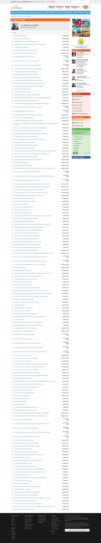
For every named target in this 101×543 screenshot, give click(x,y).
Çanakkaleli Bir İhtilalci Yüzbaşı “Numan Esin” (24, 198)
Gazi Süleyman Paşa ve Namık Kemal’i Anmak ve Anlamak (27, 446)
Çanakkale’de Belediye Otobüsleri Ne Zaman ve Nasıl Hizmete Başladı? (29, 316)
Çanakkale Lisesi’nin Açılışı (20, 404)
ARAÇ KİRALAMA (22, 12)
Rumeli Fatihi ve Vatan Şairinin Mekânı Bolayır (24, 117)
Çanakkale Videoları (77, 122)
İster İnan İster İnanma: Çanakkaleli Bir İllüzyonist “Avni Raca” (27, 77)
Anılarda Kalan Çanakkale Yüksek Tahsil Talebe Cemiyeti (26, 233)
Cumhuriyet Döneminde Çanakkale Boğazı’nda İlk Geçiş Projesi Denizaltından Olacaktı (33, 215)
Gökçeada (76, 148)
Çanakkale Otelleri (42, 518)
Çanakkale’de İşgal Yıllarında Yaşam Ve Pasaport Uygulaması (27, 486)
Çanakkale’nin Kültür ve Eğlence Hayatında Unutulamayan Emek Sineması (30, 261)
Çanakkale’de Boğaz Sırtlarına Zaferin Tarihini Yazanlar (26, 443)
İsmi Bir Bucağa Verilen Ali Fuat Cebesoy (23, 480)
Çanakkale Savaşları (77, 125)
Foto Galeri (42, 1)
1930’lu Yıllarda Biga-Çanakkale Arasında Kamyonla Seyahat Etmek (29, 86)
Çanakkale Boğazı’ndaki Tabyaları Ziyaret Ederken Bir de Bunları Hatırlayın (30, 415)
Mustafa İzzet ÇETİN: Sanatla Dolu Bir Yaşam (24, 509)
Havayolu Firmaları (77, 105)
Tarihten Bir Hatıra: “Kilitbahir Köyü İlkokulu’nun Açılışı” (26, 156)
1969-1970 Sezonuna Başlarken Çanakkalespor (24, 148)
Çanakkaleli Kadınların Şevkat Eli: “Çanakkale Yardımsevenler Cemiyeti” (29, 44)
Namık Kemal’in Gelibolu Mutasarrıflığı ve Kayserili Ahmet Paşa (27, 195)
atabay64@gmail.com (31, 27)
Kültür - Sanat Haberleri (56, 521)
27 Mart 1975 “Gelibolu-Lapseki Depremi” (23, 355)
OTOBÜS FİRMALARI (67, 12)
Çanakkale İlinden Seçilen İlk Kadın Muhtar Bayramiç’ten (26, 100)
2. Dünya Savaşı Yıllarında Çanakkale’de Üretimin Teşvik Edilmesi (28, 68)
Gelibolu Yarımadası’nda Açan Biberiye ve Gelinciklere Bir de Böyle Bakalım (30, 127)
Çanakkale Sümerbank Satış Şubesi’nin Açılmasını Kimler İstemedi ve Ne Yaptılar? (32, 224)
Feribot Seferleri (28, 518)
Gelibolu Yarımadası (78, 136)
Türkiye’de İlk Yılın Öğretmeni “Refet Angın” (23, 307)
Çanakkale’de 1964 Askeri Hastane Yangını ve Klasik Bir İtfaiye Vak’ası (29, 227)
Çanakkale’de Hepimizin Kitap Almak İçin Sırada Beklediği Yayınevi (28, 325)
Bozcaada (76, 141)
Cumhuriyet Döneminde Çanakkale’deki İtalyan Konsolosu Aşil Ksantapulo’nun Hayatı (32, 273)
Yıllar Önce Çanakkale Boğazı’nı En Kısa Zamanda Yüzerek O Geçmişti (29, 139)
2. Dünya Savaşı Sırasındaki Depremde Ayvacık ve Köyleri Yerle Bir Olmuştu (30, 477)
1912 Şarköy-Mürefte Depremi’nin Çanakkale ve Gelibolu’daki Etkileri (29, 469)
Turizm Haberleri (55, 528)
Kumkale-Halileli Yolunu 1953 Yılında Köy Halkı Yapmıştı (26, 145)
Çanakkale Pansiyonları (29, 524)
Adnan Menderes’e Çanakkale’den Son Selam (24, 334)
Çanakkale (14, 527)
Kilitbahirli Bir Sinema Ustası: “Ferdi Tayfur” (23, 284)
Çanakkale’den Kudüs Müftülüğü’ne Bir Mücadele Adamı (26, 387)
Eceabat (13, 528)
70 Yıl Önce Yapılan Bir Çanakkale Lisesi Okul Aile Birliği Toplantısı (28, 230)
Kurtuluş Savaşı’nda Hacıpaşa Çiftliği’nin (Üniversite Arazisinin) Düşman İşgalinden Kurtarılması (35, 151)
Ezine (13, 530)
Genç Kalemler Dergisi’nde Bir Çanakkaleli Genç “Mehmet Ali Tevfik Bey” (30, 264)
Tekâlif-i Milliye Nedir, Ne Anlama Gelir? (22, 210)
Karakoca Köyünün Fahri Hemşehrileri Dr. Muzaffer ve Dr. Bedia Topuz (29, 83)
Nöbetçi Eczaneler (77, 102)
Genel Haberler (55, 519)
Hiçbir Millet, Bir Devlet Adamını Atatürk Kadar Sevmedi (26, 41)
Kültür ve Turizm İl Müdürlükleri (80, 113)
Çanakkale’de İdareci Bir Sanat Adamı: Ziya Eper (24, 142)
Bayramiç (13, 521)
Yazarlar (53, 1)
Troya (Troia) (14, 537)
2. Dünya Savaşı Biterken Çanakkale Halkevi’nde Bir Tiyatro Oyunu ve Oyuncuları (31, 184)
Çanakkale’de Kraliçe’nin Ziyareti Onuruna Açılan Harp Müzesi (27, 343)
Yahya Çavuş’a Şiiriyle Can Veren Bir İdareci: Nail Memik (26, 369)
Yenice (13, 539)
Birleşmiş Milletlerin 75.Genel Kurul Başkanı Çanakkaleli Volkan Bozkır (29, 189)
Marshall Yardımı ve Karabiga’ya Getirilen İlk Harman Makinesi (27, 65)
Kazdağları (76, 145)
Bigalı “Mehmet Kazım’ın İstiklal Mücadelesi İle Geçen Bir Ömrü (27, 247)
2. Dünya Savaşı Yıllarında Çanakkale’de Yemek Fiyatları (26, 71)
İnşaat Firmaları (76, 108)
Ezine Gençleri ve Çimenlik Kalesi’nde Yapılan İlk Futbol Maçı (27, 171)
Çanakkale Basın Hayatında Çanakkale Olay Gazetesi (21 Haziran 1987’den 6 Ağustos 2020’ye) (35, 168)
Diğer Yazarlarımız (81, 90)
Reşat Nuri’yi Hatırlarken (19, 305)
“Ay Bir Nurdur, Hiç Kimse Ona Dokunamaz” (23, 338)
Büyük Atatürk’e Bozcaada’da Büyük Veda (23, 390)
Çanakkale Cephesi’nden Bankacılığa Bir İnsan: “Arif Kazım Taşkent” (29, 454)
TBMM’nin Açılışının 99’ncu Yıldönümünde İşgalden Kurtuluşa (27, 276)
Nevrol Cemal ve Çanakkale (20, 401)
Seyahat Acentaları (77, 96)
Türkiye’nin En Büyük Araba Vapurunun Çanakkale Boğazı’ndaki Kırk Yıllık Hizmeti (31, 423)
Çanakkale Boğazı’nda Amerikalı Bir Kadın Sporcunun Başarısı (27, 241)
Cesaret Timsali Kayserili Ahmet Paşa (22, 91)
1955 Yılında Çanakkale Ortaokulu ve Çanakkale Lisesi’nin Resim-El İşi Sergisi (31, 192)
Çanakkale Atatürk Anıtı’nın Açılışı (21, 398)
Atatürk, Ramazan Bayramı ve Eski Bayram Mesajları (25, 358)
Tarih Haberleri (54, 527)
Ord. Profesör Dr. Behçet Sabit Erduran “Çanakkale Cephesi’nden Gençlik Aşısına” (32, 413)
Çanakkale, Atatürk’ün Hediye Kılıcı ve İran (23, 463)
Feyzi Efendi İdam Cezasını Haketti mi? (22, 38)
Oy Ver (75, 153)
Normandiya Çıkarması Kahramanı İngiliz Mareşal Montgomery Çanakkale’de (31, 133)
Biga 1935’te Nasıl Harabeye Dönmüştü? (23, 419)
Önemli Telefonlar (77, 110)
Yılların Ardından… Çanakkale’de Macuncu (23, 212)
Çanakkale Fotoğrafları (78, 119)
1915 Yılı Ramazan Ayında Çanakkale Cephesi (24, 440)
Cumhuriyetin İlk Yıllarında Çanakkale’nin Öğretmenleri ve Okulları (28, 347)
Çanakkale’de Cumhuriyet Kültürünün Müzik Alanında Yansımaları (28, 80)
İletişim (53, 533)
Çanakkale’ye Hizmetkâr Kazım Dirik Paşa (23, 448)
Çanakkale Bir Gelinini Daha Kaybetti (22, 395)
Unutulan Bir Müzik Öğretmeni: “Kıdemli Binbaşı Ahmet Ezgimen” (28, 107)
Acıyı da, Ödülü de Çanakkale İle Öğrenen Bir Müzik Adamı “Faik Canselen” (30, 351)
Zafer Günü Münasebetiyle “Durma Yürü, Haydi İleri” (25, 50)
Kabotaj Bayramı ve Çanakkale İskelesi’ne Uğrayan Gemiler (27, 436)
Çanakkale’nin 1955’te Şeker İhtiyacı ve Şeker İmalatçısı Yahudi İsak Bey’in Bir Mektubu (33, 293)
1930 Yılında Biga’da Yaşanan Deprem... (22, 89)
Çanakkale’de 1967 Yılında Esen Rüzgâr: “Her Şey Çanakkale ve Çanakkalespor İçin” (32, 153)
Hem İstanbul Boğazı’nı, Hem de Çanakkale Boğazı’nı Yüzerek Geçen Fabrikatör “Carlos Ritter (34, 176)
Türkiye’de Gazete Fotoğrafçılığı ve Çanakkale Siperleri (26, 451)
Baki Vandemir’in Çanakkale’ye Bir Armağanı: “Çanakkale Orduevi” (28, 322)
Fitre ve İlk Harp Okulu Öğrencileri (21, 204)
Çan (12, 525)
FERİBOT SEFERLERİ (78, 12)
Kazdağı (13, 534)
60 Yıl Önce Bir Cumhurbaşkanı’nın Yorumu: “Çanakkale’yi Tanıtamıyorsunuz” (31, 296)
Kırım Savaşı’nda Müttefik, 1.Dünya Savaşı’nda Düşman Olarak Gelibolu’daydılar (31, 375)
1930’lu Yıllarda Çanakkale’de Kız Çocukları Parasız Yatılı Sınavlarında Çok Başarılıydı (32, 97)
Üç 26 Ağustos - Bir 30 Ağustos (21, 162)
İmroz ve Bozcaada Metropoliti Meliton (22, 361)
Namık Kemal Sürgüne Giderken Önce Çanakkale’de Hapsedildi (27, 503)
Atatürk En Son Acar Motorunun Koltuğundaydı (24, 392)
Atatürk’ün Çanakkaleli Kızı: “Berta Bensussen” (24, 56)
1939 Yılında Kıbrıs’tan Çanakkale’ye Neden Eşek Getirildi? (26, 238)
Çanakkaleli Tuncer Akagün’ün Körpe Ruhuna (24, 299)
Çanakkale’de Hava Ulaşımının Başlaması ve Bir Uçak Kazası (27, 372)
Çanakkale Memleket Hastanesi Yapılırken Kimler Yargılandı (27, 94)
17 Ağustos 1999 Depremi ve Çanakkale (23, 165)
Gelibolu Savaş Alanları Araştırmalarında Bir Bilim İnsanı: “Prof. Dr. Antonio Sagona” (32, 432)
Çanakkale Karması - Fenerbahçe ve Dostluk (23, 331)
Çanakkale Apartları (42, 519)
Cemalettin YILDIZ (81, 76)
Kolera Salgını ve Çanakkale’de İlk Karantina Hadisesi (25, 218)
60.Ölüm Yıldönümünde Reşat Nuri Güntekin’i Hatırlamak (26, 495)
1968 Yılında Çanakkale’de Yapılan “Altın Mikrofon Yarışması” (27, 180)
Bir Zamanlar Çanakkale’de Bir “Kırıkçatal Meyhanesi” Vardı (27, 244)
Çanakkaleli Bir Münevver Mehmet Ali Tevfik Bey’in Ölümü (26, 61)
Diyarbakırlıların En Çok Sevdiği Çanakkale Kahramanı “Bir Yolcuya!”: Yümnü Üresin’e (32, 497)
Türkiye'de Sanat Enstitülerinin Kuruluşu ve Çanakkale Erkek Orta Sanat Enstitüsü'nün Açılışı (34, 506)
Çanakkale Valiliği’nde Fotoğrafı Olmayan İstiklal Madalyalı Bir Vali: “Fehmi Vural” (31, 103)
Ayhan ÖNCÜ (80, 69)
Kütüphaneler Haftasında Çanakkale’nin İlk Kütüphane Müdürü (27, 130)
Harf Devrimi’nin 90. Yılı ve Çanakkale (22, 310)
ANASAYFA (14, 12)
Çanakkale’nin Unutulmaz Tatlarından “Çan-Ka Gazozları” (26, 302)
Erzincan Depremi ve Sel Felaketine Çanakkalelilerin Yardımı (27, 287)
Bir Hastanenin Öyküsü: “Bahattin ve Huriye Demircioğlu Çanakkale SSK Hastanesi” (32, 186)
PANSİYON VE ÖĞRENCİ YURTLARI (35, 12)
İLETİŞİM (87, 12)
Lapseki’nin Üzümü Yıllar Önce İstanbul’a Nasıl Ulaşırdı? (26, 428)
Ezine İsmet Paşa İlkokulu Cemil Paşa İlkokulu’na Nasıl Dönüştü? (28, 114)
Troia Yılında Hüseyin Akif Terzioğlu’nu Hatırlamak (25, 313)
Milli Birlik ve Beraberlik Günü (20, 35)
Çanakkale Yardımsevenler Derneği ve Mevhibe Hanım (26, 136)
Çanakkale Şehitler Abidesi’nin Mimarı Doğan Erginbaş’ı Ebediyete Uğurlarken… (31, 364)
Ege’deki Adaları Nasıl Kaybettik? (21, 47)
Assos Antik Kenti (77, 143)
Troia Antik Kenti (77, 139)
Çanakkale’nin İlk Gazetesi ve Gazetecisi (23, 378)
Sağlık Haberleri (55, 524)
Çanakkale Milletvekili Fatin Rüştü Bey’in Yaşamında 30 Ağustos (28, 159)
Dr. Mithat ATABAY (81, 83)
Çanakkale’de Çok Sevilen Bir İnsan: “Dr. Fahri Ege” (25, 201)
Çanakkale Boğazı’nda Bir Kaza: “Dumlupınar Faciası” (25, 279)
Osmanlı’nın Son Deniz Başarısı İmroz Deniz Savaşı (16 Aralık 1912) (29, 384)
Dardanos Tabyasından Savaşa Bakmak (23, 282)
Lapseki (13, 536)
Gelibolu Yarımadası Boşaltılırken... (21, 483)
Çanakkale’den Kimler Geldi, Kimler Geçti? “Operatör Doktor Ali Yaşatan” (29, 472)
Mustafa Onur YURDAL (83, 59)
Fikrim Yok (76, 150)
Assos (13, 518)
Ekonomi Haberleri (55, 518)
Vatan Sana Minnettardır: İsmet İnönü (22, 474)
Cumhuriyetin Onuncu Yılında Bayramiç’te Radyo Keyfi (26, 250)
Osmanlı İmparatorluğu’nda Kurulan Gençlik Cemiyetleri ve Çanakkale (29, 366)
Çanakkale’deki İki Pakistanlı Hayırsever (22, 270)
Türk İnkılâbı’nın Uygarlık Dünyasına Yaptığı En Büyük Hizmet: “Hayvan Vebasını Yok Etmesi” (34, 253)
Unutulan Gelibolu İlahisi (19, 319)
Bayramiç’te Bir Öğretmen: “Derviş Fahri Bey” (24, 111)
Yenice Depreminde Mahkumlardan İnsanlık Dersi (25, 466)
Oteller (26, 522)
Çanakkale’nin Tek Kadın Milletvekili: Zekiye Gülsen (25, 500)
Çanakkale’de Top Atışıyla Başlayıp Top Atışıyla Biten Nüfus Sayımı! (28, 120)
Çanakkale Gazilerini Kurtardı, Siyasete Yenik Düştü (25, 328)
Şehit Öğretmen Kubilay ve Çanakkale (22, 489)
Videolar (48, 1)
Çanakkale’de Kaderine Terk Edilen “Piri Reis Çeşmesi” (26, 410)
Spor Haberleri (54, 525)
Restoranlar (75, 99)
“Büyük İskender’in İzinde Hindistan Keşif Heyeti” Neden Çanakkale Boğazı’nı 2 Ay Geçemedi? (34, 381)
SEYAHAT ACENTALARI (50, 12)
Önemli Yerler (35, 1)
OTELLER (59, 12)
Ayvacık (13, 519)
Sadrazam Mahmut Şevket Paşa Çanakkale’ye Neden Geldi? (27, 235)
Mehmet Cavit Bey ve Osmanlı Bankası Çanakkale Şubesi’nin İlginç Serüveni (30, 256)
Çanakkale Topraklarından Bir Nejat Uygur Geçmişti (25, 53)
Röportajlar (54, 522)
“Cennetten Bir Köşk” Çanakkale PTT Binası (23, 207)
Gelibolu (13, 531)
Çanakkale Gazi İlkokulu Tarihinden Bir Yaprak (24, 221)
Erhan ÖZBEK (80, 53)
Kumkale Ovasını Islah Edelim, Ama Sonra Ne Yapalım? (26, 74)
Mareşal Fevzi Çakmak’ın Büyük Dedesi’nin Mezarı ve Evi (26, 407)
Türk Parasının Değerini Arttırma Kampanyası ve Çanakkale (27, 492)
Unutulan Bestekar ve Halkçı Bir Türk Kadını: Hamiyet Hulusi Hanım (28, 460)
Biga (12, 522)
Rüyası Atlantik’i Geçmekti (19, 267)
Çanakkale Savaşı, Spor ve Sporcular (22, 457)
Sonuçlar (86, 152)
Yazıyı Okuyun (80, 57)
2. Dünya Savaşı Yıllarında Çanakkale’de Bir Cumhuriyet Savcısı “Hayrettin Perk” (31, 290)
